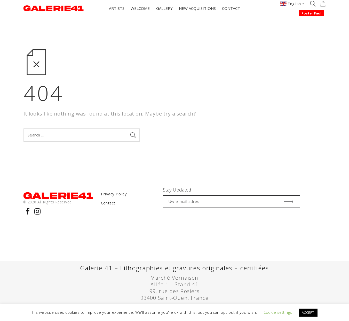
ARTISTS (116, 8)
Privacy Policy (114, 193)
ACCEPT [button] (308, 312)
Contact (108, 202)
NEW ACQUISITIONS (197, 8)
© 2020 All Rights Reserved (47, 202)
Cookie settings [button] (278, 312)
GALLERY (164, 8)
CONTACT (231, 8)
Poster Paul (311, 13)
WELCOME (140, 8)
